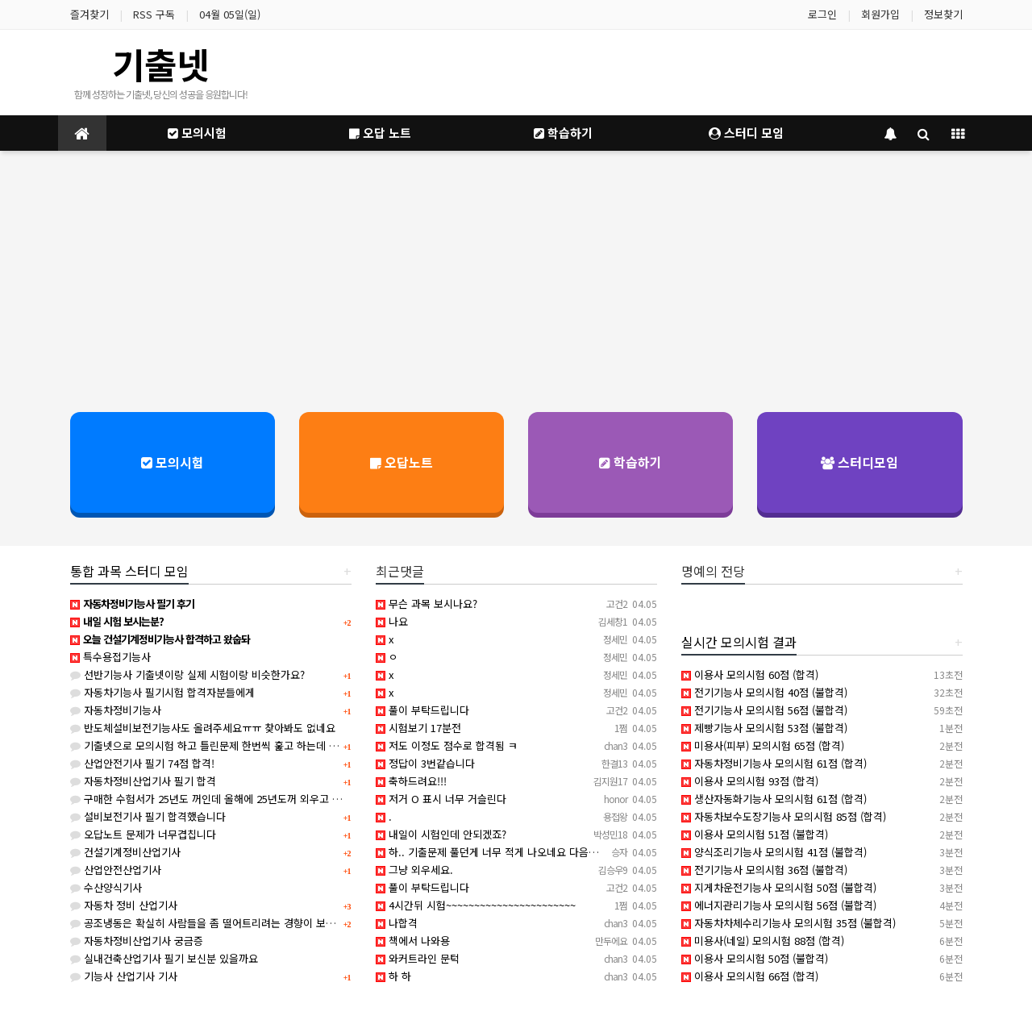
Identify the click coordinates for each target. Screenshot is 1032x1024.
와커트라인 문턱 (418, 958)
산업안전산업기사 (115, 869)
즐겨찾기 (89, 14)
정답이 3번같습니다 (425, 763)
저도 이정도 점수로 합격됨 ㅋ (447, 745)
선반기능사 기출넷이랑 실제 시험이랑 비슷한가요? (187, 674)
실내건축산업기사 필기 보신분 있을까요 (164, 958)
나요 (392, 621)
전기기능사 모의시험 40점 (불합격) (764, 692)
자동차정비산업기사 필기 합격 (143, 781)
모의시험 (197, 132)
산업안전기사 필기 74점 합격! (142, 763)
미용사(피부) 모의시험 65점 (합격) (762, 745)
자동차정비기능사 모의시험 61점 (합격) (774, 763)
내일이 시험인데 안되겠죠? (441, 834)
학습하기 (563, 132)
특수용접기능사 (110, 656)
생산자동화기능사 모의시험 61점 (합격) (774, 798)
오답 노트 (380, 132)
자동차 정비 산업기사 (123, 905)
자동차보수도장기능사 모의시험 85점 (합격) (783, 816)
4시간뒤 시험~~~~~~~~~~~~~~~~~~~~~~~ (476, 905)
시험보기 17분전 (418, 727)
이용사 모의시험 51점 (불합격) (754, 834)
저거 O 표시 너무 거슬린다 (441, 798)
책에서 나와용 (413, 940)
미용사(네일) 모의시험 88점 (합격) (762, 940)
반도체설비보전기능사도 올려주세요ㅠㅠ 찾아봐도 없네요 (202, 727)
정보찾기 (943, 14)
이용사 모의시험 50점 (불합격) (754, 958)
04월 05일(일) (229, 14)
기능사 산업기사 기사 (123, 976)
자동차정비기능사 (115, 710)
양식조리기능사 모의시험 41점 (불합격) (774, 852)
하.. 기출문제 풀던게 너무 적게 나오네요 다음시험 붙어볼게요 (518, 852)
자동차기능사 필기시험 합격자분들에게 (162, 692)
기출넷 (160, 63)
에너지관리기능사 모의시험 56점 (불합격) (778, 905)
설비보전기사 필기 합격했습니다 (148, 816)
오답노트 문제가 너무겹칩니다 (143, 834)
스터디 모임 (746, 132)
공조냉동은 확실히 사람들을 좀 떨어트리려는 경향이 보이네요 (212, 922)
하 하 (393, 976)
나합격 (397, 922)
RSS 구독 (154, 14)
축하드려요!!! (411, 781)
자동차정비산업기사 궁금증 (136, 940)
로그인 (822, 14)
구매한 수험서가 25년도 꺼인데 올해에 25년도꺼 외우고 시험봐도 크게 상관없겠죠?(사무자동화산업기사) (306, 798)
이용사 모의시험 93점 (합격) (749, 781)
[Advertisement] (516, 280)
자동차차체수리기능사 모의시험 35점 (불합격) (788, 922)
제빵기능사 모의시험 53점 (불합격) (764, 727)
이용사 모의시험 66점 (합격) (749, 976)
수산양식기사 (106, 887)
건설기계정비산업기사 (125, 852)
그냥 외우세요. (414, 869)
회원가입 (880, 14)
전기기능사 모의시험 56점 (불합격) (764, 710)
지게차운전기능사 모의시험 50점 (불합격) (778, 887)
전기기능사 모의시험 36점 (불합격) (764, 869)
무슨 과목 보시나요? (426, 603)
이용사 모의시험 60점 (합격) (749, 674)
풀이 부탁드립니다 (422, 710)
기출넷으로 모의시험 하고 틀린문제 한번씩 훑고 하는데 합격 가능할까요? (237, 745)
